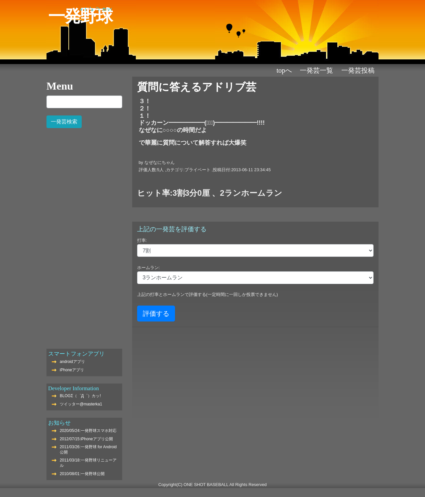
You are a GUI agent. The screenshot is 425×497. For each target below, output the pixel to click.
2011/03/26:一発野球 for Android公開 (88, 450)
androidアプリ (72, 361)
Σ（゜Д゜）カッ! (96, 9)
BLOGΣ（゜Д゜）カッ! (80, 395)
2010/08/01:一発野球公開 (82, 473)
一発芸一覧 (316, 70)
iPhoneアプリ (72, 370)
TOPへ (284, 70)
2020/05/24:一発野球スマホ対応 (88, 430)
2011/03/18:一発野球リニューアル (88, 463)
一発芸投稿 (358, 70)
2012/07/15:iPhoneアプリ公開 (86, 439)
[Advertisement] (84, 234)
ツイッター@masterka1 (81, 404)
